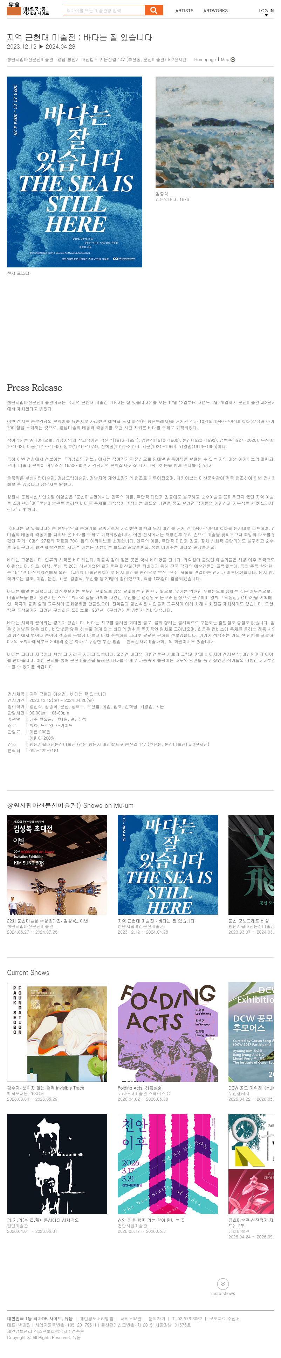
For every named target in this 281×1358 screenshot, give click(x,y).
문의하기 (157, 1318)
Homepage (205, 59)
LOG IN (266, 10)
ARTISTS (185, 10)
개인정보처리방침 (97, 1318)
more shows (223, 1292)
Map (225, 59)
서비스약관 (131, 1318)
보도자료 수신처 (224, 1318)
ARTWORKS (216, 10)
